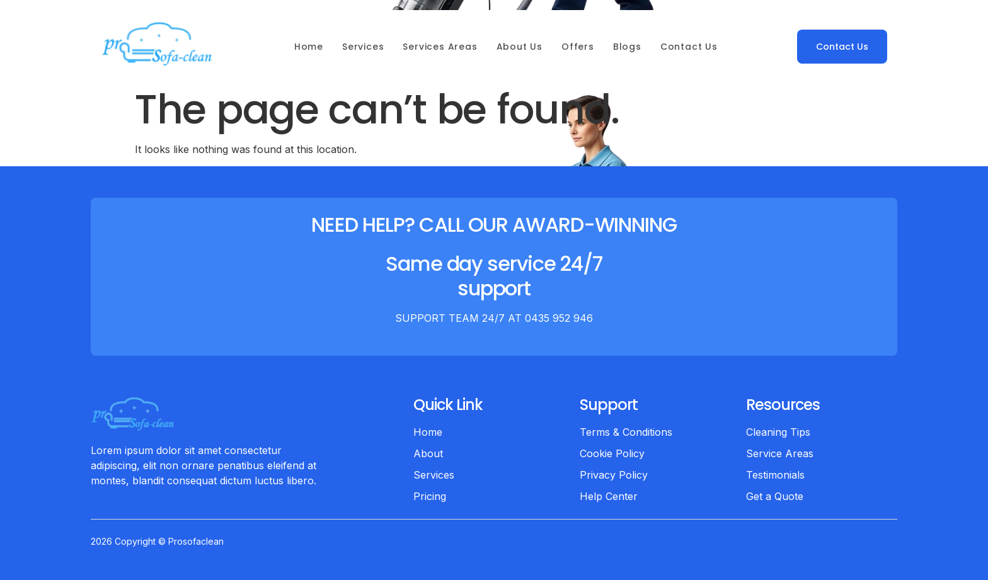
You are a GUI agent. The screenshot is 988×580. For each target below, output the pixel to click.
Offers (577, 46)
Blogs (627, 46)
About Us (520, 46)
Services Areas (440, 46)
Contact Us (689, 46)
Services (363, 46)
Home (308, 46)
